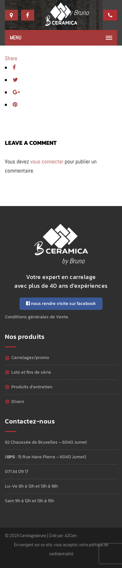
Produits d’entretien (31, 386)
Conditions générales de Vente (36, 316)
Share (11, 58)
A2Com (71, 535)
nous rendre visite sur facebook (61, 303)
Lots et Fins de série (31, 372)
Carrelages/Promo (30, 357)
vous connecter (46, 161)
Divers (17, 401)
